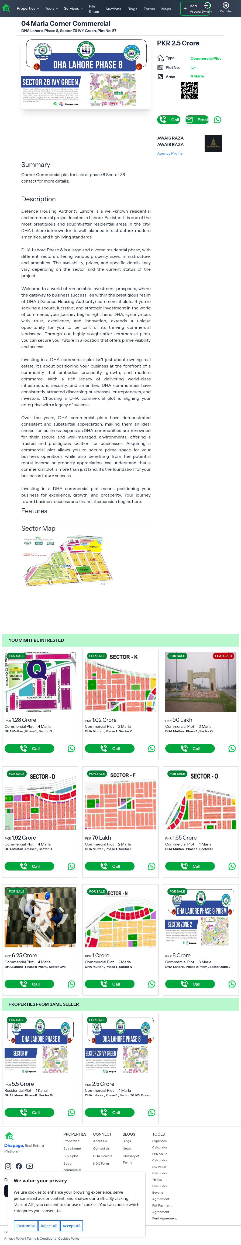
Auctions (113, 8)
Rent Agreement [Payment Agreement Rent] (164, 1218)
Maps (166, 8)
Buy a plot (71, 1156)
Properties (71, 1141)
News (127, 1148)
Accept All (71, 1225)
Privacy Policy (14, 1238)
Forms (149, 8)
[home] (6, 7)
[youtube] (29, 1166)
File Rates (94, 9)
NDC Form (101, 1163)
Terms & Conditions (41, 1238)
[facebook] (19, 1166)
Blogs (132, 8)
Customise (25, 1225)
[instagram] (8, 1166)
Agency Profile (170, 153)
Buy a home (72, 1148)
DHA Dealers (102, 1156)
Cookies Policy (69, 1238)
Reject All (49, 1225)
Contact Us (101, 1148)
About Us (100, 1141)
